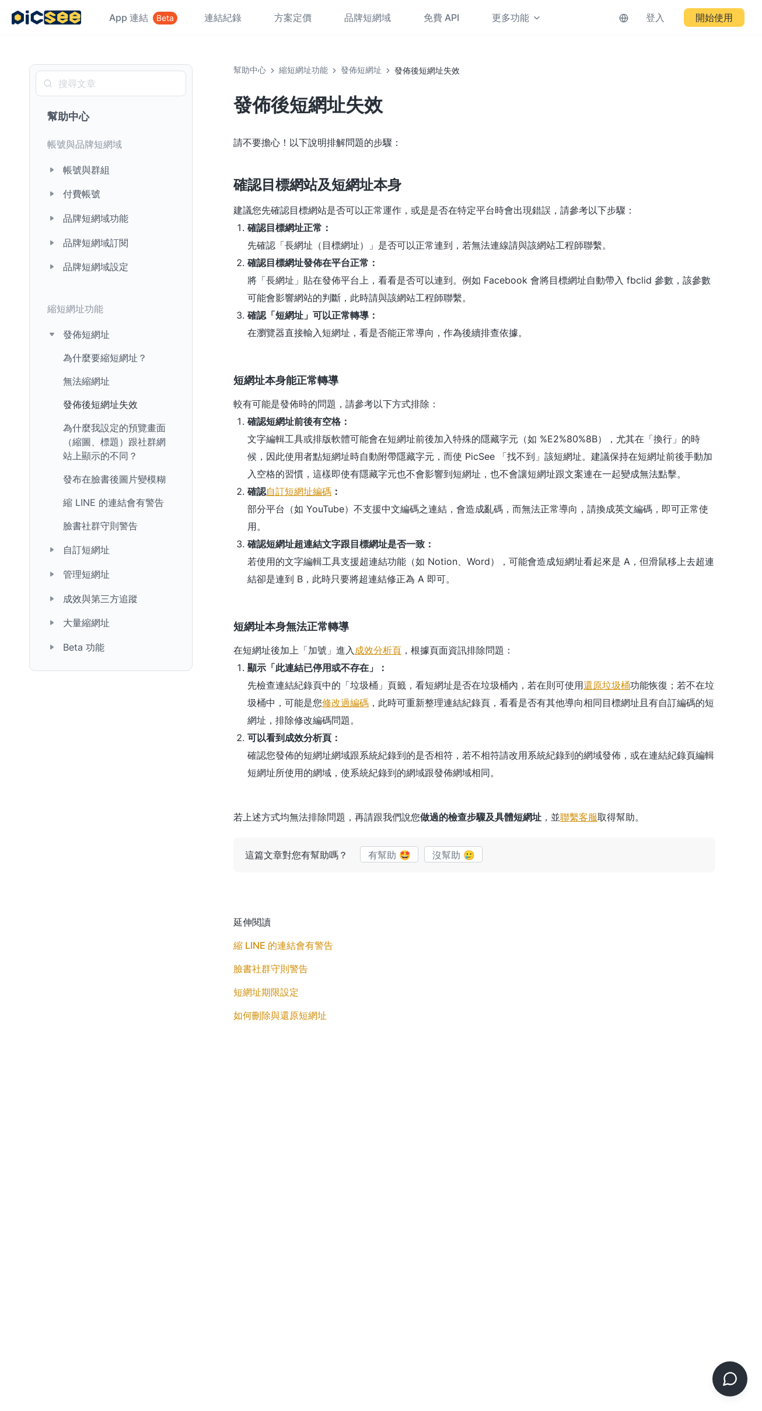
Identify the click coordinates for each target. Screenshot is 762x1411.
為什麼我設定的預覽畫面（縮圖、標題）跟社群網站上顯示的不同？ (114, 442)
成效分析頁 (378, 650)
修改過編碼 (345, 702)
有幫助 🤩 (389, 855)
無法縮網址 (86, 381)
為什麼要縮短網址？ (105, 358)
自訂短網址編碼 (298, 491)
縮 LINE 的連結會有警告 (113, 502)
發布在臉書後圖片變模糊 (114, 479)
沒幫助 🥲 (453, 855)
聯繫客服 (578, 817)
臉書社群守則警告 (100, 526)
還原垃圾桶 (606, 685)
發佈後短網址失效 (100, 404)
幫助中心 (68, 116)
